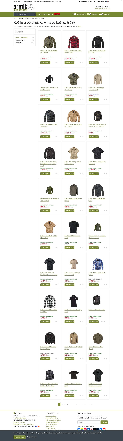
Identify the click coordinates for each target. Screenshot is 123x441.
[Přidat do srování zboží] (58, 62)
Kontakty (58, 1)
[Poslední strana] (91, 404)
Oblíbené (92, 14)
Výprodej (57, 14)
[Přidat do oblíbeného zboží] (56, 62)
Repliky (50, 14)
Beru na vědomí (19, 437)
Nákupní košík (78, 14)
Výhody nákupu (28, 1)
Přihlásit (104, 422)
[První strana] (56, 404)
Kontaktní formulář (19, 422)
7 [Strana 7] (76, 404)
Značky (40, 14)
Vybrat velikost (45, 62)
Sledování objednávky (49, 1)
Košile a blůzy (20, 40)
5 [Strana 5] (70, 404)
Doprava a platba (37, 1)
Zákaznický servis (18, 1)
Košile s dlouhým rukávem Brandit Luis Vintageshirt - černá (48, 164)
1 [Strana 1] (59, 404)
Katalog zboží (24, 14)
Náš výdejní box (29, 424)
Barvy (45, 14)
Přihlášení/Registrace (85, 1)
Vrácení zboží (50, 426)
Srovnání (103, 14)
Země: (101, 1)
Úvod (15, 18)
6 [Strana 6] (73, 404)
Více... (80, 26)
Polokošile (18, 42)
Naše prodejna (18, 424)
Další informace (32, 437)
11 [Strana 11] (89, 404)
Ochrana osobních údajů (53, 420)
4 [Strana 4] (67, 404)
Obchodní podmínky (52, 418)
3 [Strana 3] (64, 404)
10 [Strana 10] (85, 404)
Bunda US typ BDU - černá (97, 310)
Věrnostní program (51, 424)
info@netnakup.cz (20, 418)
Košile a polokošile (21, 37)
